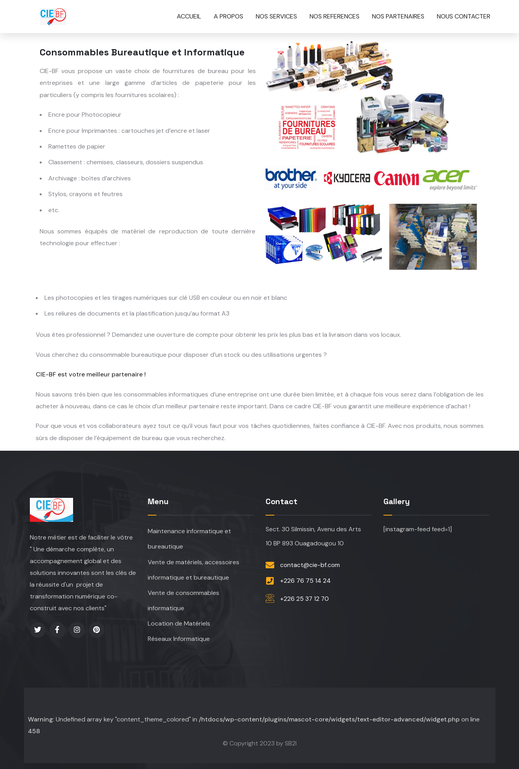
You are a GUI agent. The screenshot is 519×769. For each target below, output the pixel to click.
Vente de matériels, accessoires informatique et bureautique (193, 568)
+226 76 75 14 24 (305, 578)
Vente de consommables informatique (183, 599)
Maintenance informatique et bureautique (189, 536)
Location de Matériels (179, 623)
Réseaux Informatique (179, 638)
